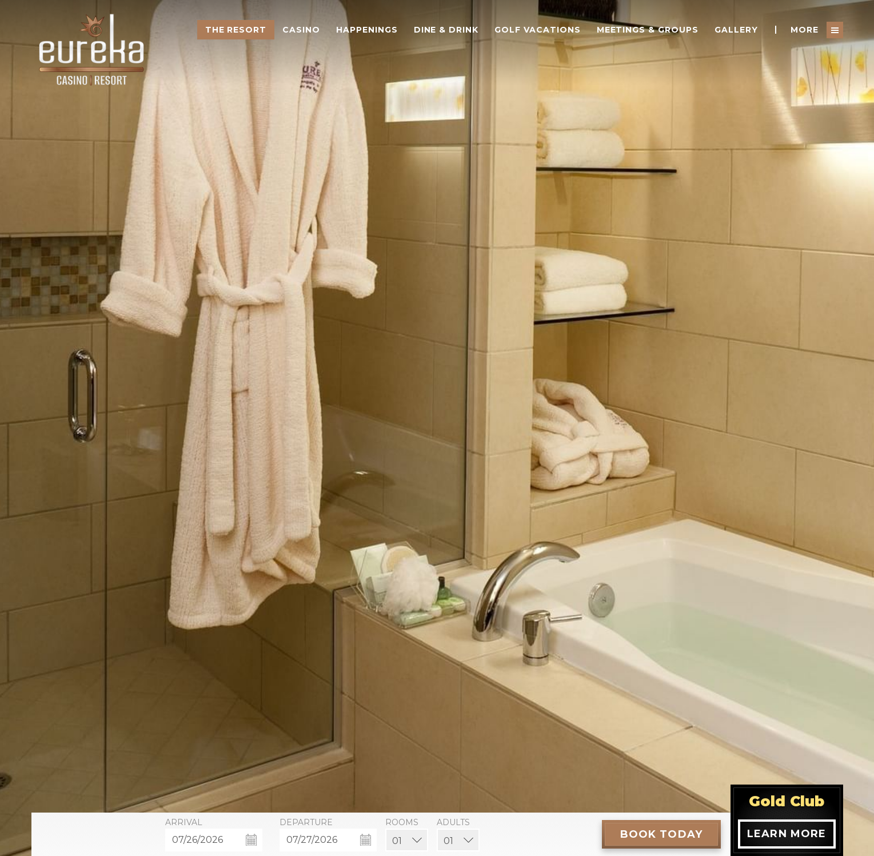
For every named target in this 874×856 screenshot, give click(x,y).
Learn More (786, 833)
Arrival (183, 822)
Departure (306, 822)
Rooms (401, 822)
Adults (453, 822)
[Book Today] (661, 834)
